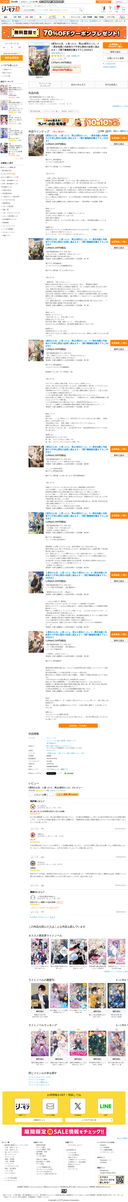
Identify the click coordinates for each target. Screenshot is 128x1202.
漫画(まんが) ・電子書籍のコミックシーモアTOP (18, 21)
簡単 (108, 131)
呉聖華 (46, 1017)
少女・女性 (29, 17)
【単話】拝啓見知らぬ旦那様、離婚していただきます (15, 147)
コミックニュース (8, 226)
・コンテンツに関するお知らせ (46, 1174)
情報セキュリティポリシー (51, 1186)
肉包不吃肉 (35, 1017)
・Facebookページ (105, 1160)
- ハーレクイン (9, 1164)
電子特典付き (51, 743)
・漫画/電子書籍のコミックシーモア (15, 1145)
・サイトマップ (72, 1169)
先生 (56, 746)
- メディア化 (8, 1171)
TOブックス (63, 21)
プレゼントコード (8, 232)
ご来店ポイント (39, 1120)
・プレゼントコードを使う (44, 1169)
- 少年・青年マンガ (10, 1147)
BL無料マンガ (7, 187)
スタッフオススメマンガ (11, 213)
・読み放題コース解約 (42, 1161)
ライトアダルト (122, 17)
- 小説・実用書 (9, 1161)
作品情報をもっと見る (120, 106)
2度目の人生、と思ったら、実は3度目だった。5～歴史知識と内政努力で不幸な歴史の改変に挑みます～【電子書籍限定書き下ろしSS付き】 (77, 516)
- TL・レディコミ (10, 1154)
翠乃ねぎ (114, 1017)
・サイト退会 (39, 1164)
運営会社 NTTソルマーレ (103, 1186)
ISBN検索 (92, 1186)
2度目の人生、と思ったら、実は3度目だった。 (86, 21)
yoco (41, 1017)
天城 (94, 1017)
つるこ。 (12, 94)
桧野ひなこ (60, 53)
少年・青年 (17, 17)
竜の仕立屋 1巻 (116, 1015)
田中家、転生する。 (15, 118)
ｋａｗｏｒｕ (16, 121)
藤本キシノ (62, 1064)
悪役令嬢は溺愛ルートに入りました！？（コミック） (15, 104)
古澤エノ (99, 1017)
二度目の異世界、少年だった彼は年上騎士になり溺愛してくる (15, 133)
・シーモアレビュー (10, 1180)
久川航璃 (19, 151)
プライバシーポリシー (36, 1186)
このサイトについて (82, 1186)
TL (64, 17)
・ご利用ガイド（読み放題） (77, 1162)
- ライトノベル (9, 1157)
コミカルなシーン (66, 746)
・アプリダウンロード (74, 1145)
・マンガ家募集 (104, 1147)
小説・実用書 (87, 17)
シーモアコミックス (52, 17)
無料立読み (40, 1011)
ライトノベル (75, 17)
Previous (30, 998)
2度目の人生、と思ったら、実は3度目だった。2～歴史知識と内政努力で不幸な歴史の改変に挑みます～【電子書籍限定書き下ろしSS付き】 (77, 242)
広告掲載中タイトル (9, 219)
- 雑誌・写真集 (9, 1159)
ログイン (119, 2)
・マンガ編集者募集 (105, 1150)
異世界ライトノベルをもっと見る (116, 971)
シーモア (5, 2)
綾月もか (12, 138)
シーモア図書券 (7, 229)
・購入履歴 (39, 1154)
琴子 (17, 138)
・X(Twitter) (103, 1162)
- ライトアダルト (10, 1173)
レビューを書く (57, 59)
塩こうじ (62, 1012)
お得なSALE (6, 190)
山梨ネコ (55, 1064)
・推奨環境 (70, 1167)
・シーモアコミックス (106, 1152)
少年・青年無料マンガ (10, 184)
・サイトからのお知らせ (43, 1171)
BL (41, 17)
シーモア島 (33, 2)
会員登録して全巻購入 (78, 726)
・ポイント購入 (40, 1147)
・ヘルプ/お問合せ (73, 1155)
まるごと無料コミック (10, 177)
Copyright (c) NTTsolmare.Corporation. (64, 1200)
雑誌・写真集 (99, 17)
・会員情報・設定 (41, 1152)
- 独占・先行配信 (10, 1168)
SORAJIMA (12, 95)
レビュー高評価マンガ (10, 216)
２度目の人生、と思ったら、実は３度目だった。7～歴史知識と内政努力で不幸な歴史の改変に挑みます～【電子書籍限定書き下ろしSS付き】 (77, 634)
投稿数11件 (65, 56)
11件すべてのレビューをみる (43, 917)
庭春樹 (120, 1017)
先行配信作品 (7, 193)
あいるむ (12, 153)
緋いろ (82, 1064)
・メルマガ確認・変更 (42, 1149)
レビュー (24, 2)
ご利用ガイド (7, 69)
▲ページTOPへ (122, 1138)
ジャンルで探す (29, 10)
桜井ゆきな (75, 1064)
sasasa (77, 1012)
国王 (52, 746)
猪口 (18, 120)
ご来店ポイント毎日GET (11, 197)
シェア (60, 773)
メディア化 (111, 17)
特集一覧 (5, 210)
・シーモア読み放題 (10, 1178)
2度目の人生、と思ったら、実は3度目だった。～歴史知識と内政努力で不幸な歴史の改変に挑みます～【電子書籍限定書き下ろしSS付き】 (77, 138)
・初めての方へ (72, 1157)
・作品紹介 (102, 1145)
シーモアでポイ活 (8, 200)
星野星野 (56, 1012)
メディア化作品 (7, 206)
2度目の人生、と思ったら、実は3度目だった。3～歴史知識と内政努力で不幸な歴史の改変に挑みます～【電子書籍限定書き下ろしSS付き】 (77, 343)
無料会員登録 (103, 2)
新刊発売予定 (6, 171)
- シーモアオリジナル (11, 1166)
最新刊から (124, 131)
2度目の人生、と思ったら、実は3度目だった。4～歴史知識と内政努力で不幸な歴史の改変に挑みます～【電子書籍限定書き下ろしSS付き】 (77, 449)
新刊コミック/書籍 (8, 167)
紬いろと (12, 151)
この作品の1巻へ (110, 64)
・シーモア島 (71, 1153)
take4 (53, 53)
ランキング (8, 174)
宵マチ (15, 108)
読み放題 (14, 2)
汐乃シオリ (16, 110)
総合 (5, 17)
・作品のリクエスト (74, 1164)
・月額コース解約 (41, 1159)
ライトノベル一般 (51, 111)
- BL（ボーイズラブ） (11, 1152)
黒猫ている (115, 1064)
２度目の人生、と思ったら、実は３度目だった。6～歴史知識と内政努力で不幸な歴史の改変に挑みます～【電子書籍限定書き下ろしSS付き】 (77, 575)
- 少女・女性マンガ (10, 1150)
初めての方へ (7, 73)
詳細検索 (5, 222)
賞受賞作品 (6, 203)
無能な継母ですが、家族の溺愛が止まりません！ (15, 89)
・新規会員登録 (40, 1145)
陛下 (48, 746)
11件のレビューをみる (57, 790)
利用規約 (26, 1186)
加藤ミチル (12, 120)
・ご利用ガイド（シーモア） (77, 1160)
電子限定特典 (35, 111)
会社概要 (19, 1186)
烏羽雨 (100, 1064)
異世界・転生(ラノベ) (70, 111)
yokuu (94, 1064)
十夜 (10, 108)
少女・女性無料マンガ (10, 180)
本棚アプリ (6, 235)
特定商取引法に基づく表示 (68, 1186)
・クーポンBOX (40, 1156)
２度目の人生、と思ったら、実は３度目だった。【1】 (66, 753)
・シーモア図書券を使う (43, 1167)
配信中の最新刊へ (111, 67)
